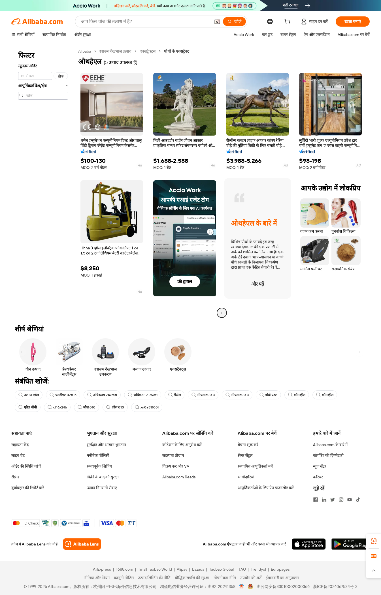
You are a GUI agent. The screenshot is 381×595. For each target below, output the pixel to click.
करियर (318, 477)
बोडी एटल (268, 395)
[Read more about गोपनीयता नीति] (223, 577)
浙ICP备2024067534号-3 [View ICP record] (335, 586)
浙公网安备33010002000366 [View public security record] (283, 586)
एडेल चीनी (27, 407)
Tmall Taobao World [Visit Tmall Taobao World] (155, 569)
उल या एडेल (28, 395)
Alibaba (84, 51)
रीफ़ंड (15, 477)
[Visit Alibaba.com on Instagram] (341, 499)
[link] (373, 541)
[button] (217, 21)
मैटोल (174, 395)
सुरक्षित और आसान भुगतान (106, 444)
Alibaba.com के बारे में (330, 444)
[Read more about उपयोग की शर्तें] (249, 577)
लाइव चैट (18, 455)
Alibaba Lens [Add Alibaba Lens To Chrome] (34, 544)
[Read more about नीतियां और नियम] (96, 577)
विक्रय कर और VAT (176, 466)
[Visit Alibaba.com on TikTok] (358, 499)
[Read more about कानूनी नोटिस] (122, 577)
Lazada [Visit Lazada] (198, 569)
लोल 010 (86, 407)
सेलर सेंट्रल (245, 455)
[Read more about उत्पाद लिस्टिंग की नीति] (153, 577)
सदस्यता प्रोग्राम (173, 455)
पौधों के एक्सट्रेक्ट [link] (176, 51)
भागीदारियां (246, 477)
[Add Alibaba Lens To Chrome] (82, 544)
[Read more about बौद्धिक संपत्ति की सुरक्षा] (190, 577)
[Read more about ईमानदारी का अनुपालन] (281, 577)
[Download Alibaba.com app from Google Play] (350, 544)
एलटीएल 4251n (63, 395)
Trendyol (258, 569)
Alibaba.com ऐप (217, 544)
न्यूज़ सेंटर (319, 466)
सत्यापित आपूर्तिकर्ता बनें (255, 466)
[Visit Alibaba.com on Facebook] (315, 499)
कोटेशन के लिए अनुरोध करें (182, 444)
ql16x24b (57, 407)
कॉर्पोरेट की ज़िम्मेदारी (328, 455)
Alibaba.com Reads (179, 477)
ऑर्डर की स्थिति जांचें (26, 466)
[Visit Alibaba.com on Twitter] (332, 499)
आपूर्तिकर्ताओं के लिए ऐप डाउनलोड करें (266, 487)
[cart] (288, 22)
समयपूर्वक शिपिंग (99, 466)
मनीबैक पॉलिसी (98, 455)
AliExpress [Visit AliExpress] (102, 569)
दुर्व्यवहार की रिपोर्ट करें (27, 487)
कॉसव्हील (296, 395)
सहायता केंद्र (20, 444)
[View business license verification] (241, 586)
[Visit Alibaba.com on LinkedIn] (324, 499)
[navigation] (43, 182)
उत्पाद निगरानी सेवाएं (102, 487)
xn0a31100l (147, 407)
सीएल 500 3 (203, 395)
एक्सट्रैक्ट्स (148, 51)
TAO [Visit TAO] (242, 569)
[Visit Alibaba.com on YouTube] (349, 499)
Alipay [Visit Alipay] (182, 569)
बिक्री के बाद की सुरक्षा (103, 477)
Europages (280, 569)
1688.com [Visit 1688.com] (124, 569)
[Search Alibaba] (145, 21)
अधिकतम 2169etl (102, 395)
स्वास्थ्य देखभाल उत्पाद (115, 51)
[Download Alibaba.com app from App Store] (309, 544)
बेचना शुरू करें (248, 444)
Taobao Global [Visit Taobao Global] (221, 569)
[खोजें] (234, 21)
